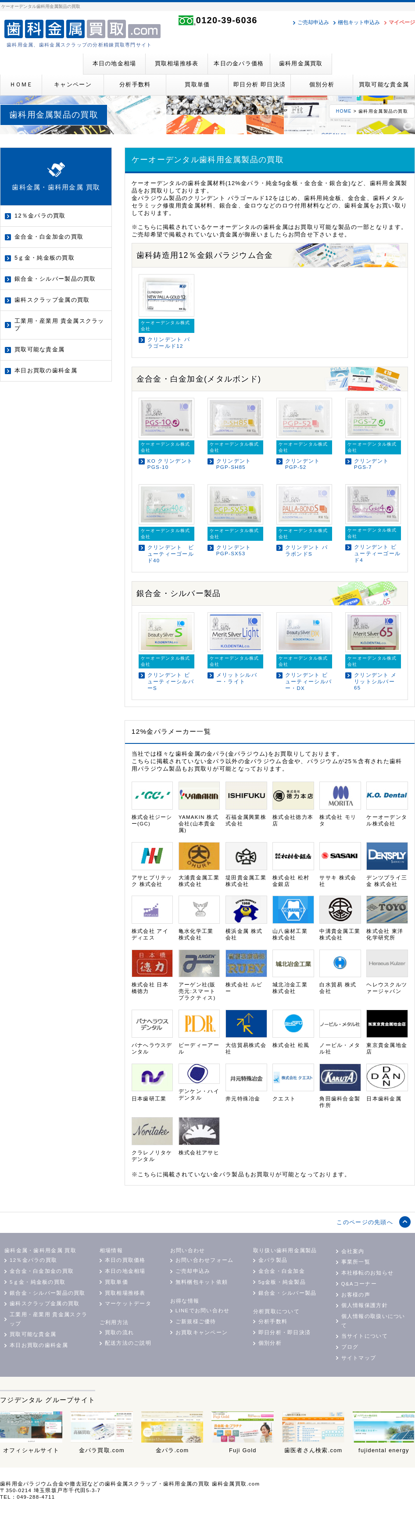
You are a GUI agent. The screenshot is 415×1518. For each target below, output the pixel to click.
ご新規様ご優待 (195, 1321)
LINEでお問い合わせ (202, 1310)
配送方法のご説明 (128, 1343)
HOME (344, 111)
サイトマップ (358, 1358)
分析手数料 (134, 84)
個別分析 (321, 84)
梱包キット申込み (359, 22)
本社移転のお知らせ (367, 1272)
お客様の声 (355, 1294)
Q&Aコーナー (359, 1283)
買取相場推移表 (177, 63)
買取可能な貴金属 (384, 84)
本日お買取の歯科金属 (45, 370)
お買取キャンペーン (201, 1332)
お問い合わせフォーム (204, 1260)
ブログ (350, 1347)
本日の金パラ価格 (239, 63)
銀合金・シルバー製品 (287, 1293)
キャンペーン (73, 84)
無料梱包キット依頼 (201, 1282)
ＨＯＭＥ (21, 84)
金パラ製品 (272, 1260)
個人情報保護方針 (364, 1305)
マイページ (402, 22)
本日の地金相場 (114, 63)
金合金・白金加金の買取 (48, 236)
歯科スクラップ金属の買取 (51, 299)
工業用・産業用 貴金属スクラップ (59, 325)
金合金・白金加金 (281, 1271)
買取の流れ (119, 1332)
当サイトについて (364, 1336)
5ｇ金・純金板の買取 (44, 257)
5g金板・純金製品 (282, 1282)
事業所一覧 (355, 1261)
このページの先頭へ (364, 1222)
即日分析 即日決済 (259, 84)
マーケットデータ (128, 1303)
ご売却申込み (313, 22)
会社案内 (353, 1251)
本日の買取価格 (125, 1260)
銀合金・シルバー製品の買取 (55, 278)
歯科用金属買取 (301, 63)
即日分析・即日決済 (284, 1332)
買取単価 (197, 84)
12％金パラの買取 (40, 215)
